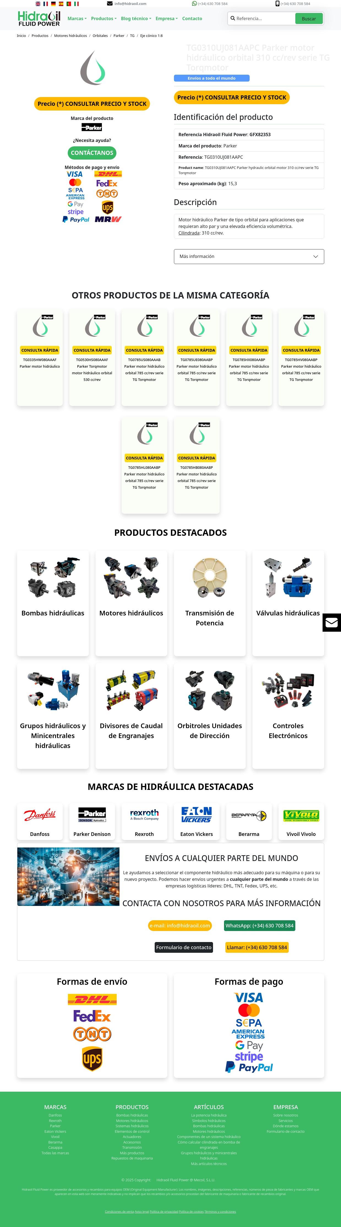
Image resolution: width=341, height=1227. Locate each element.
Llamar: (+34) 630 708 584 (257, 947)
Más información (197, 256)
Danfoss (40, 834)
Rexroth (144, 834)
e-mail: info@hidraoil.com (180, 925)
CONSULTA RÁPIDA (39, 350)
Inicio (21, 35)
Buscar (309, 19)
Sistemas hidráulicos (132, 1125)
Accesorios (132, 1142)
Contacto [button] (192, 18)
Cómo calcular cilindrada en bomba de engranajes (209, 1145)
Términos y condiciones (220, 1211)
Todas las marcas (55, 1152)
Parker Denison (92, 834)
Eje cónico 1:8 (151, 35)
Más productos (132, 1152)
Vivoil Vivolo (301, 834)
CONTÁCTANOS (92, 153)
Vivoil (55, 1136)
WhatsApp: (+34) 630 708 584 (260, 925)
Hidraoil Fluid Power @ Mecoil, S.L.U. (186, 1179)
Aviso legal (142, 1211)
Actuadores (132, 1136)
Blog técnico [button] (134, 18)
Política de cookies (191, 1211)
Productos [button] (102, 18)
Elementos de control (132, 1131)
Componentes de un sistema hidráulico (209, 1136)
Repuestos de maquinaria (132, 1158)
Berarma (249, 834)
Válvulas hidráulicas (288, 612)
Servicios (286, 1120)
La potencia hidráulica (209, 1115)
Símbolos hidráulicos (208, 1120)
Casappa (55, 1147)
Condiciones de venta (119, 1211)
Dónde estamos (285, 1125)
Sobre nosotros (285, 1115)
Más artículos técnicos (209, 1163)
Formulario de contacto (184, 947)
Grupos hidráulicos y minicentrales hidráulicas (209, 1155)
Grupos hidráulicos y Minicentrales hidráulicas (53, 735)
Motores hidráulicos (70, 35)
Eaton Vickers (196, 834)
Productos (40, 35)
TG (132, 35)
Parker (118, 35)
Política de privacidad (164, 1211)
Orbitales (100, 35)
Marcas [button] (75, 18)
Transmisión (132, 1147)
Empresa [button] (165, 18)
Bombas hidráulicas (52, 612)
